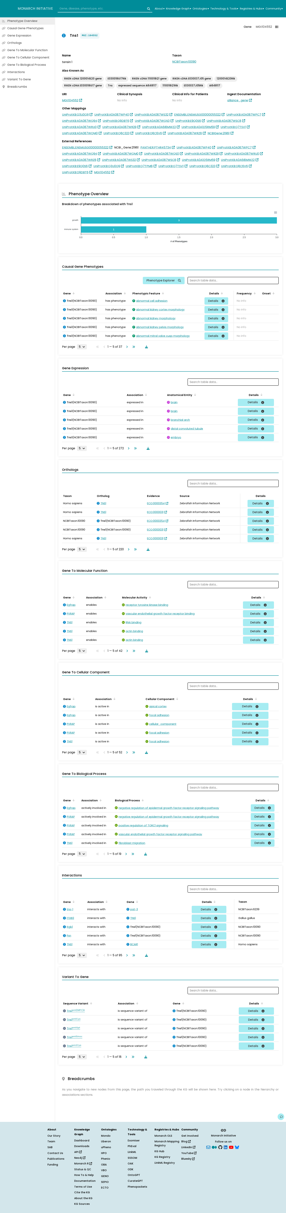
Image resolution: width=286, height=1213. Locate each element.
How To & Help (84, 1175)
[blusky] (237, 1147)
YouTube (188, 1153)
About (159, 8)
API (78, 1152)
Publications (55, 1159)
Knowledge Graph (178, 8)
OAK (130, 1163)
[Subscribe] (208, 1147)
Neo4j (79, 1158)
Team (51, 1141)
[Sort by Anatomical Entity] (194, 394)
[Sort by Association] (124, 293)
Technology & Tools (224, 8)
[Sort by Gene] (73, 293)
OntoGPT (134, 1175)
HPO (104, 1153)
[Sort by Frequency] (254, 293)
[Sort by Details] (221, 293)
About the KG (83, 1198)
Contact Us (55, 1153)
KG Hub (159, 1151)
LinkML (132, 1152)
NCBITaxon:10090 (184, 62)
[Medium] (214, 1147)
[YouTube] (231, 1147)
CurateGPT (135, 1181)
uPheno (106, 1147)
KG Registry (162, 1157)
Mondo (106, 1136)
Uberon (106, 1141)
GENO (105, 1176)
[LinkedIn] (225, 1147)
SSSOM (132, 1158)
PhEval (132, 1146)
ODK (130, 1169)
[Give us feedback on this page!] (281, 1116)
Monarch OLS (163, 1136)
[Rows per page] (82, 346)
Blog (186, 1141)
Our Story (53, 1136)
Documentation (85, 1181)
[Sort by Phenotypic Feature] (162, 293)
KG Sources (82, 1204)
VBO (104, 1170)
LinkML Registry (164, 1163)
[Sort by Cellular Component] (176, 699)
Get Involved (189, 1136)
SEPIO (105, 1182)
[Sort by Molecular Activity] (149, 597)
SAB (50, 1147)
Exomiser (134, 1140)
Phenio (105, 1159)
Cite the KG (82, 1192)
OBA (104, 1164)
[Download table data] (145, 347)
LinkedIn (188, 1147)
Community (274, 8)
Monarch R (83, 1163)
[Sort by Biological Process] (142, 800)
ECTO (105, 1187)
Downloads (81, 1146)
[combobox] (105, 8)
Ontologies (201, 8)
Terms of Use (83, 1187)
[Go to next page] (126, 347)
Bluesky (188, 1159)
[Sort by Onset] (273, 293)
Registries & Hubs (252, 8)
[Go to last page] (133, 347)
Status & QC (82, 1169)
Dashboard (81, 1140)
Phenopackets (137, 1187)
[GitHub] (220, 1147)
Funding (52, 1164)
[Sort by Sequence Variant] (90, 1003)
